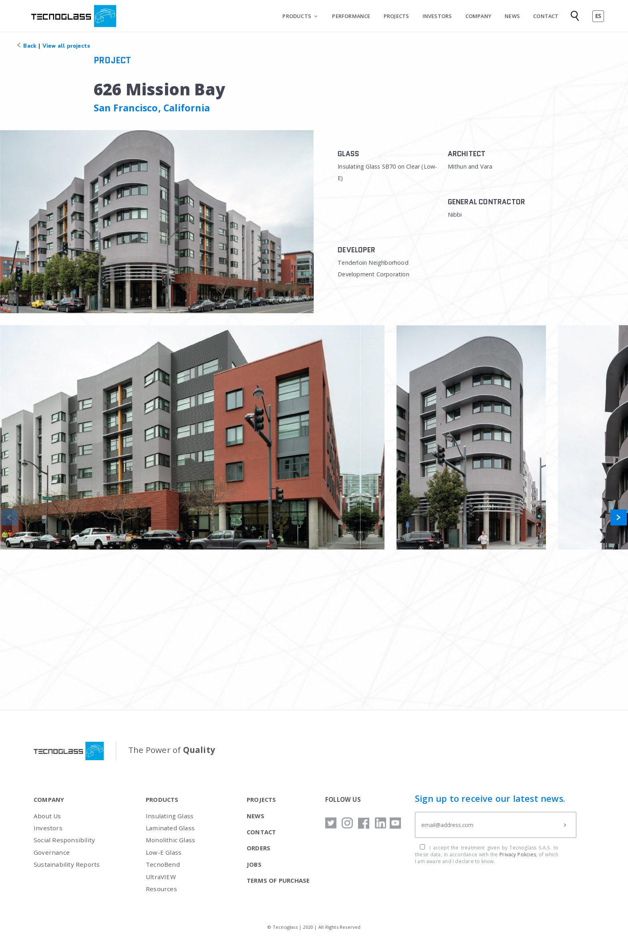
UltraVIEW (161, 877)
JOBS (254, 864)
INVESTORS (437, 16)
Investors (48, 828)
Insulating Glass (169, 816)
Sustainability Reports (67, 864)
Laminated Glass (170, 828)
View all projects (66, 46)
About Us (47, 816)
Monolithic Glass (170, 840)
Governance (52, 852)
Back (26, 46)
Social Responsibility (64, 840)
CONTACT (545, 16)
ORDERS (258, 848)
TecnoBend (163, 864)
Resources (161, 889)
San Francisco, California (152, 107)
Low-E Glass (163, 852)
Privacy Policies (517, 854)
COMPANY (478, 16)
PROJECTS (396, 16)
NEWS (512, 16)
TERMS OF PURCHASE (278, 880)
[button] (618, 517)
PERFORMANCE (351, 16)
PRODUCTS (296, 16)
